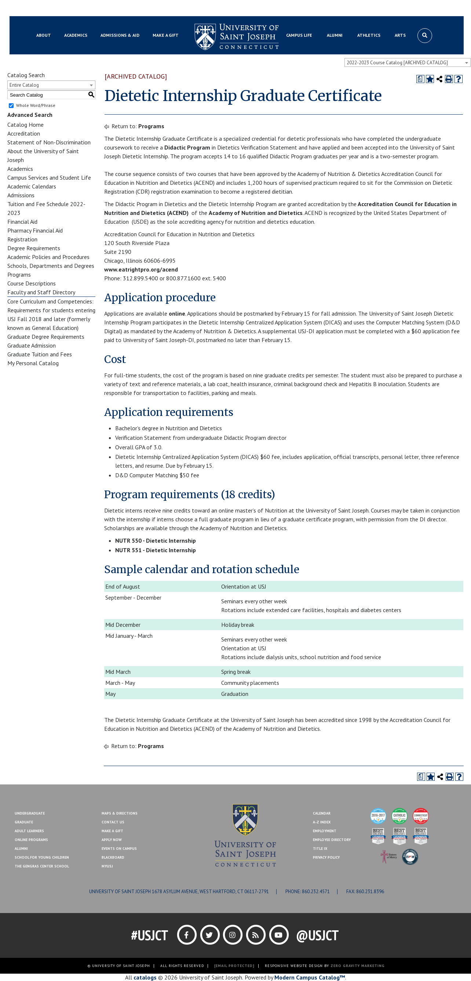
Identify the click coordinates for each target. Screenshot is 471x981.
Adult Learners (29, 831)
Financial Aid (22, 221)
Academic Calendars (31, 186)
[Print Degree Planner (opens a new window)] (420, 79)
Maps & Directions (120, 813)
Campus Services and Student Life (49, 177)
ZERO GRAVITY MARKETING (358, 965)
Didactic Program (187, 147)
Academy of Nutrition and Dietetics (256, 212)
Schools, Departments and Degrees (50, 265)
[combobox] (407, 62)
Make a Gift (427, 8)
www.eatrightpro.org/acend (141, 269)
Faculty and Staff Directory (41, 292)
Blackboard (46, 8)
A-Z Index (322, 822)
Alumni (21, 848)
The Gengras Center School (42, 866)
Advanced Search (29, 114)
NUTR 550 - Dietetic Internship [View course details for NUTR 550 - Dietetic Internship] (155, 540)
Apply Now (112, 839)
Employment (324, 831)
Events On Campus (119, 848)
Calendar (322, 813)
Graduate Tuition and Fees (39, 354)
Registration (22, 239)
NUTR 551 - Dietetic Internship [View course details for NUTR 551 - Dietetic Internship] (155, 550)
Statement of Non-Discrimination (49, 142)
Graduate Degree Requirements (45, 336)
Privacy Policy (326, 857)
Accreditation (23, 133)
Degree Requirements (33, 248)
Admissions (20, 195)
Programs (19, 274)
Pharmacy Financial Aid (35, 230)
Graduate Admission (31, 345)
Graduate (24, 822)
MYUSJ (72, 8)
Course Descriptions (31, 283)
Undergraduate (30, 813)
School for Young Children (42, 857)
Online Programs (31, 839)
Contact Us (396, 8)
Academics (20, 168)
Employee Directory (332, 839)
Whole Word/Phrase (35, 105)
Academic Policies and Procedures (48, 256)
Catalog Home (25, 124)
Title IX (320, 848)
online (177, 313)
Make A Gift (112, 831)
